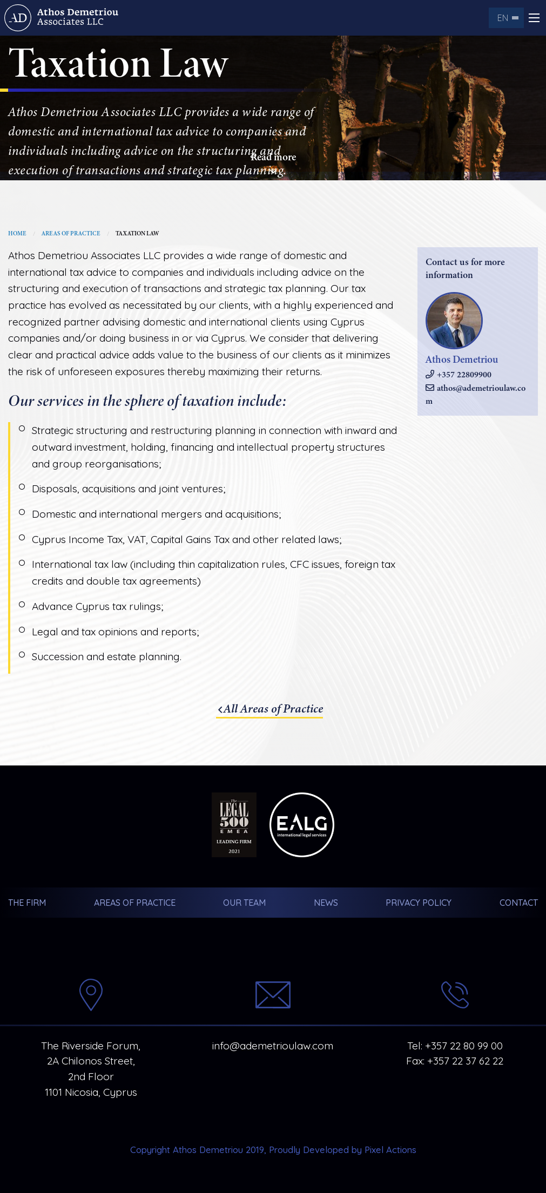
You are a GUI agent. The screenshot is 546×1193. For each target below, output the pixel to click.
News (326, 902)
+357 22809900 (464, 375)
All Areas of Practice (273, 708)
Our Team (244, 902)
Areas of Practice (71, 233)
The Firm (27, 902)
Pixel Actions (390, 1149)
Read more (273, 163)
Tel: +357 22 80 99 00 (455, 1045)
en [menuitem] (502, 17)
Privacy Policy (418, 902)
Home (17, 233)
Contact (519, 902)
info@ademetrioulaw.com (272, 1045)
